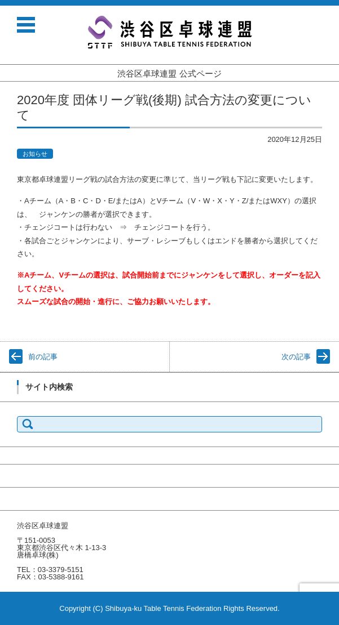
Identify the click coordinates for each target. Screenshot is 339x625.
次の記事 (296, 356)
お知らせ (35, 153)
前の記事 (43, 356)
